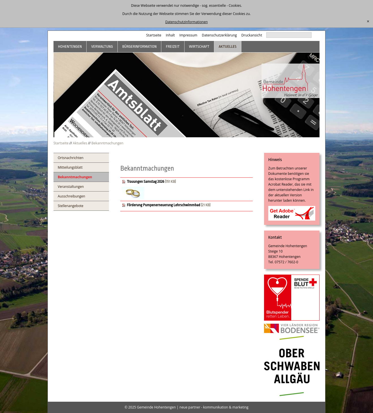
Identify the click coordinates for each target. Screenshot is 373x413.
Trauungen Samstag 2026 (145, 181)
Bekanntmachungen (107, 143)
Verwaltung (102, 46)
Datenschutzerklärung (219, 35)
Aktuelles (228, 46)
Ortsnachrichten (70, 157)
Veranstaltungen (71, 186)
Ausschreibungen (71, 196)
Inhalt (170, 35)
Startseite (153, 35)
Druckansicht (251, 35)
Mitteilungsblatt (70, 167)
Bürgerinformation (139, 46)
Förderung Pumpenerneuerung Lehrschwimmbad (164, 205)
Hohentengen (70, 46)
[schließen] (368, 21)
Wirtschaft (199, 46)
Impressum (188, 35)
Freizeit (172, 46)
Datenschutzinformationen (186, 21)
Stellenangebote (70, 205)
